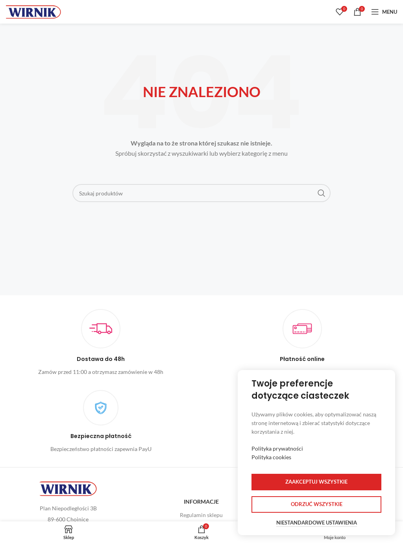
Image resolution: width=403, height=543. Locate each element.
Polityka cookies (271, 457)
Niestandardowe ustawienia (316, 523)
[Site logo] (33, 11)
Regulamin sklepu (201, 515)
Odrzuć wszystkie (316, 504)
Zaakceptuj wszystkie (316, 482)
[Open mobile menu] (384, 12)
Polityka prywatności (277, 448)
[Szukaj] (201, 193)
